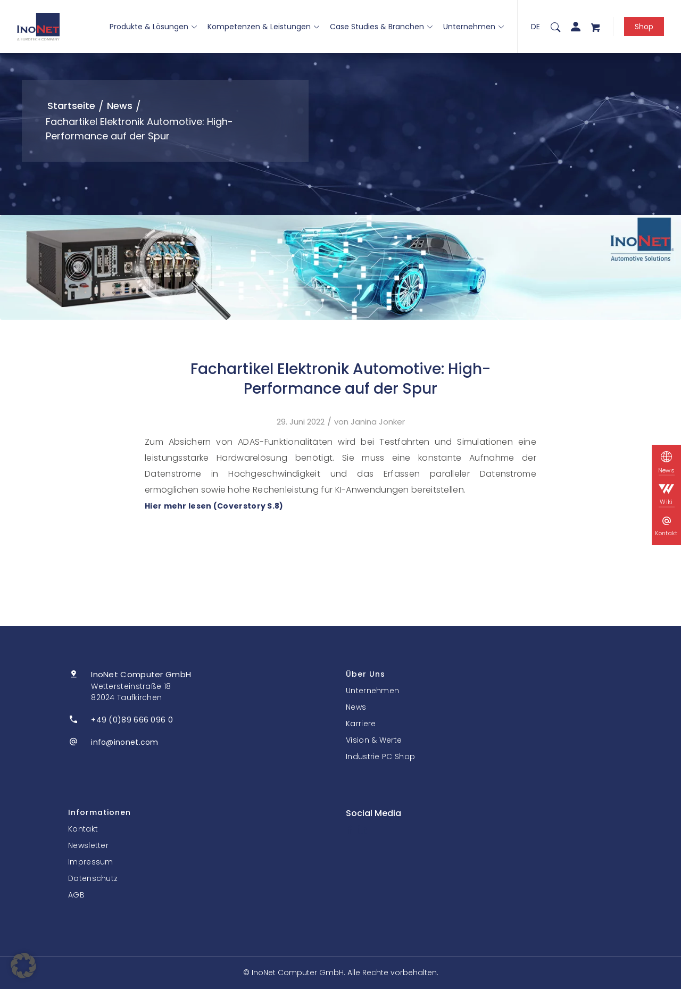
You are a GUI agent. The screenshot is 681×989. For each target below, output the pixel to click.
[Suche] (555, 26)
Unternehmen (473, 26)
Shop (644, 26)
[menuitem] (555, 26)
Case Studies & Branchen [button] (381, 26)
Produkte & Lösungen (153, 26)
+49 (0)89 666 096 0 (132, 719)
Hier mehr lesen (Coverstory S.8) (214, 506)
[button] (23, 965)
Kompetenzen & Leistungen (263, 26)
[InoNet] (38, 26)
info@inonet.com (125, 742)
